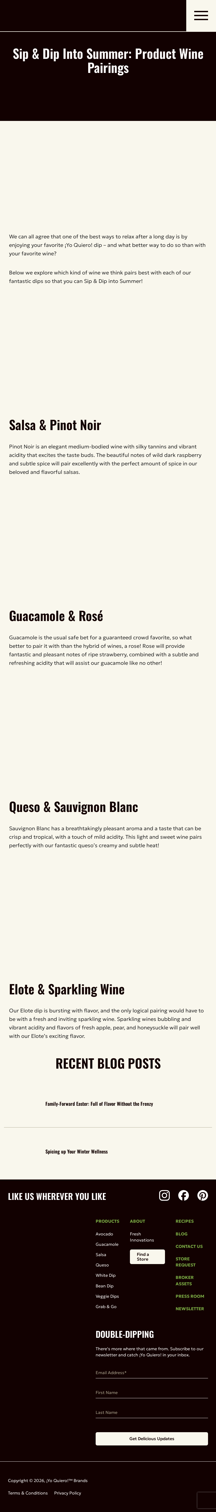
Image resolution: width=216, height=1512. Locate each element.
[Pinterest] (202, 1196)
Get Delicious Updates (151, 1438)
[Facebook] (183, 1196)
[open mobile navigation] (201, 15)
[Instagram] (164, 1196)
